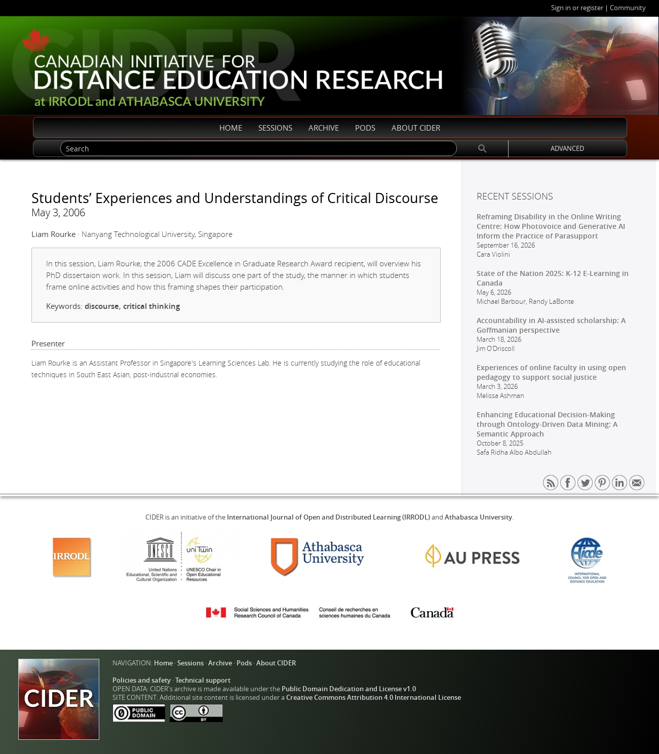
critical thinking (151, 306)
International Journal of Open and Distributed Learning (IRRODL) (328, 517)
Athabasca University (478, 517)
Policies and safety (141, 680)
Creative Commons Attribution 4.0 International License (373, 697)
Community (628, 8)
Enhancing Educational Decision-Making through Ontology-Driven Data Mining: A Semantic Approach (547, 424)
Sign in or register (577, 8)
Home (163, 663)
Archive (220, 663)
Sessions (190, 663)
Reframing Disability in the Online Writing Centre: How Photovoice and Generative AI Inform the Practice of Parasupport (551, 226)
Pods (244, 663)
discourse (102, 306)
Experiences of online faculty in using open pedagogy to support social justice (551, 372)
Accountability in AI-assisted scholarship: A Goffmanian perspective (551, 325)
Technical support (202, 680)
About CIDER (276, 663)
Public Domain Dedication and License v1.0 (349, 689)
